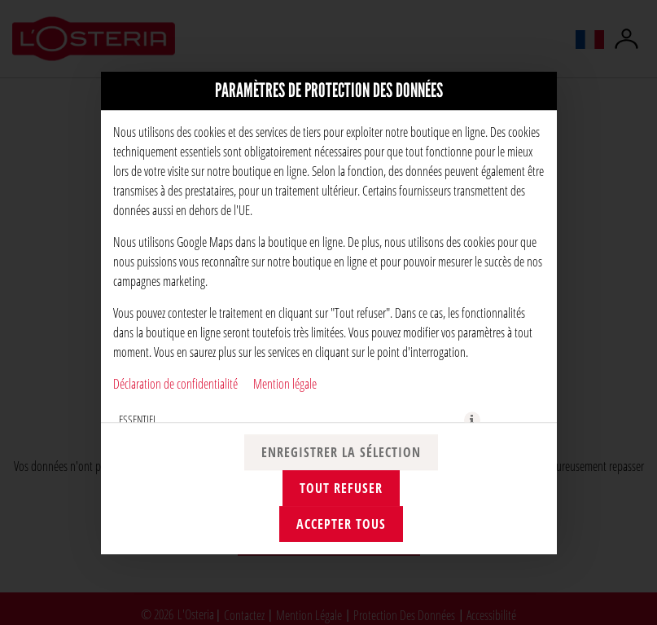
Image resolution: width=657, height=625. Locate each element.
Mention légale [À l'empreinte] (285, 383)
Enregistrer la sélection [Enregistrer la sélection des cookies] (341, 452)
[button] (472, 420)
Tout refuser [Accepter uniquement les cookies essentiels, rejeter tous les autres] (341, 488)
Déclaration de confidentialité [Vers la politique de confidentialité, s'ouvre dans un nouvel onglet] (175, 383)
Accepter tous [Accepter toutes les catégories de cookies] (341, 524)
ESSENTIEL (138, 419)
